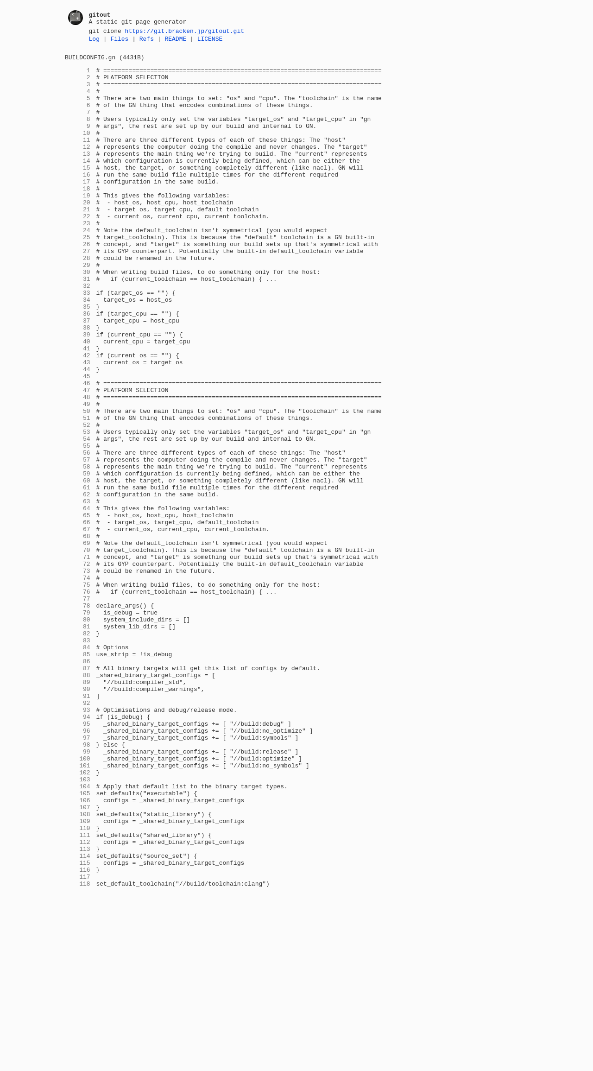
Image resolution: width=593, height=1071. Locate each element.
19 (77, 226)
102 (77, 918)
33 (77, 342)
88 (77, 801)
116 (77, 1035)
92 (77, 834)
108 (77, 968)
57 (77, 543)
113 (77, 1010)
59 (77, 559)
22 (77, 251)
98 (77, 885)
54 (77, 517)
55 (77, 526)
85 (77, 776)
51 (77, 492)
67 (77, 626)
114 (77, 1018)
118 (77, 1051)
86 (77, 784)
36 (77, 367)
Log (94, 41)
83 (77, 759)
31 (77, 326)
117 (77, 1043)
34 (77, 351)
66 (77, 618)
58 (77, 551)
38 (77, 384)
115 (77, 1026)
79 (77, 726)
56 (77, 534)
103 (77, 926)
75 (77, 693)
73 (77, 676)
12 (77, 167)
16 (77, 200)
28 (77, 301)
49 (77, 476)
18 (77, 217)
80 (77, 734)
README (175, 41)
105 (77, 943)
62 (77, 584)
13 (77, 175)
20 (77, 234)
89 (77, 809)
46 (77, 451)
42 (77, 417)
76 (77, 701)
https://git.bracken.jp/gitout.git (184, 32)
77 (77, 709)
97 (77, 876)
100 (77, 901)
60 (77, 568)
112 (77, 1001)
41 (77, 409)
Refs (146, 41)
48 (77, 467)
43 (77, 426)
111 (77, 993)
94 (77, 851)
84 (77, 768)
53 (77, 509)
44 (77, 434)
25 (77, 276)
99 (77, 893)
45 (77, 442)
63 (77, 593)
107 (77, 960)
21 (77, 242)
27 (77, 292)
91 (77, 826)
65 (77, 609)
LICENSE (210, 41)
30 (77, 317)
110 (77, 985)
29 (77, 309)
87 (77, 793)
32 (77, 334)
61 (77, 576)
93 (77, 843)
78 (77, 718)
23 (77, 259)
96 (77, 868)
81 (77, 743)
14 (77, 184)
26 (77, 284)
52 (77, 501)
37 (77, 376)
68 (77, 634)
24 (77, 267)
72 (77, 668)
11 (77, 159)
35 (77, 359)
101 (77, 910)
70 (77, 651)
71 (77, 659)
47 (77, 459)
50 (77, 484)
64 (77, 601)
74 (77, 684)
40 (77, 401)
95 (77, 860)
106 (77, 951)
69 (77, 643)
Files (119, 41)
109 (77, 976)
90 (77, 818)
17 (77, 209)
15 (77, 192)
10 (77, 150)
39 (77, 392)
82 (77, 751)
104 (77, 935)
